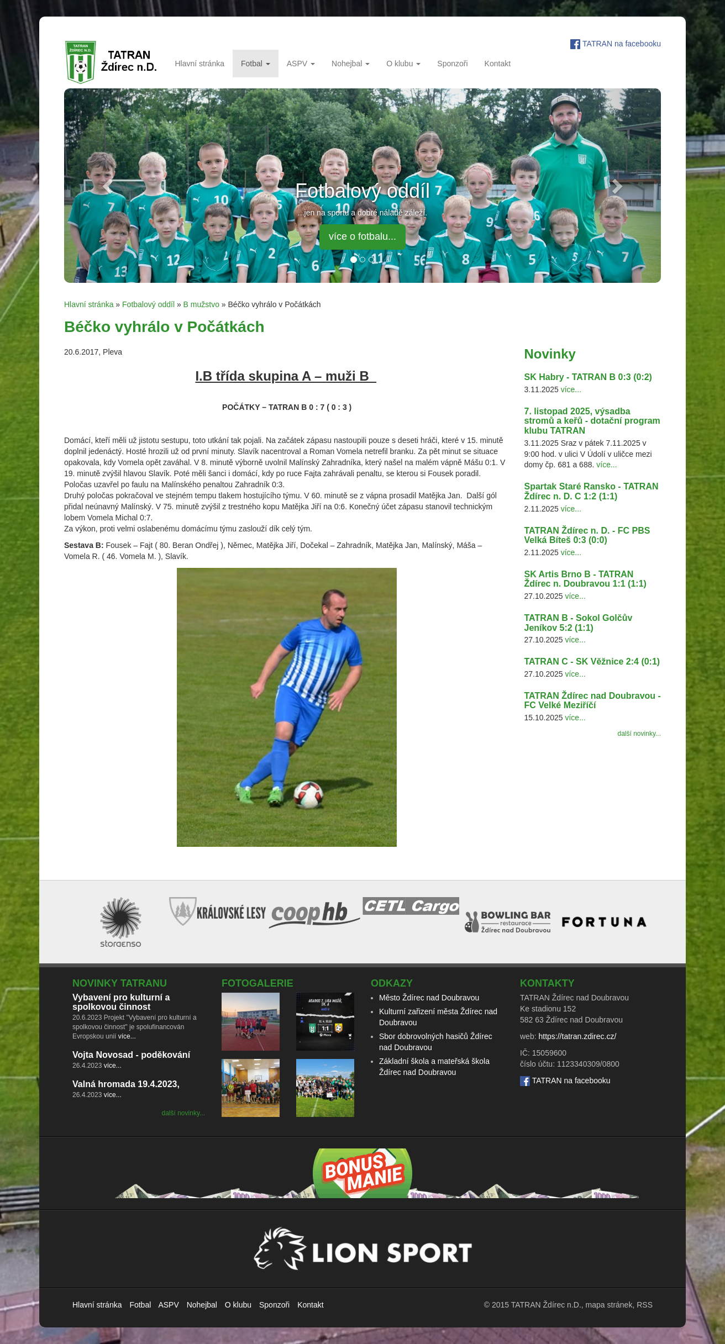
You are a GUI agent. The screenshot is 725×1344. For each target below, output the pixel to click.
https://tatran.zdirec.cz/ (577, 1036)
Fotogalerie (257, 983)
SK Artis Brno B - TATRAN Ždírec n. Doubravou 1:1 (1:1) (585, 579)
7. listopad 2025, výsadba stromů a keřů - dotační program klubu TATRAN (592, 421)
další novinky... (639, 733)
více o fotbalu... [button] (362, 236)
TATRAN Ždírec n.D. (546, 1304)
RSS (645, 1304)
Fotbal (255, 63)
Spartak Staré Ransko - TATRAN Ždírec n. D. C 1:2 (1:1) (591, 491)
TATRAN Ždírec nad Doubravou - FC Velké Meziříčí (592, 700)
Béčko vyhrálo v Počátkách (164, 326)
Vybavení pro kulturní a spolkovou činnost (121, 1002)
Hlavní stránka (199, 63)
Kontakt (498, 63)
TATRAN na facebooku (621, 43)
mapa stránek (609, 1304)
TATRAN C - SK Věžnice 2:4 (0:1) (592, 661)
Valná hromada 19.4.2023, (126, 1084)
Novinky (550, 353)
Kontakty (547, 983)
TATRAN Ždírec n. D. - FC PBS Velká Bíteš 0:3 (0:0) (587, 535)
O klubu (403, 63)
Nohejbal (351, 63)
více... (571, 389)
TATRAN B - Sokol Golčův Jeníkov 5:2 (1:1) (578, 623)
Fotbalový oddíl (148, 304)
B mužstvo (201, 304)
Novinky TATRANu (119, 983)
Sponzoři (452, 63)
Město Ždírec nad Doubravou (429, 997)
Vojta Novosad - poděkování (131, 1055)
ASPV (301, 63)
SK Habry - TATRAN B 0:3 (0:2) (588, 377)
